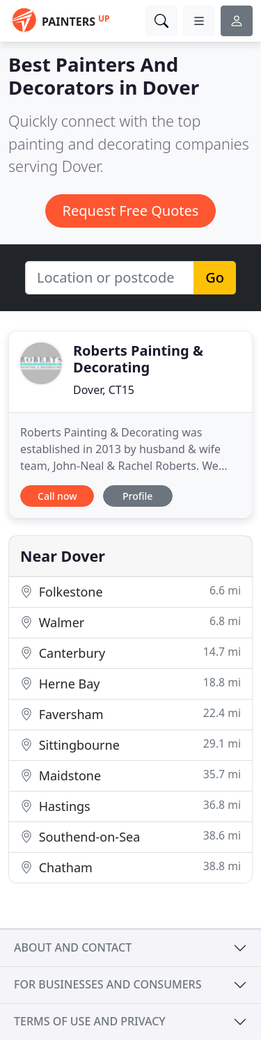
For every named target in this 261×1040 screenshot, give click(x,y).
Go (214, 277)
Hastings (130, 805)
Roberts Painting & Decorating (138, 359)
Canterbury (130, 652)
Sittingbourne (130, 744)
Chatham (130, 867)
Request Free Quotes (131, 210)
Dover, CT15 (103, 389)
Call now (57, 496)
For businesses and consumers (107, 984)
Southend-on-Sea (130, 836)
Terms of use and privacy (90, 1021)
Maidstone (130, 775)
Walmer (130, 622)
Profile (137, 496)
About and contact (73, 947)
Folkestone (130, 591)
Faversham (130, 714)
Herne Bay (130, 683)
